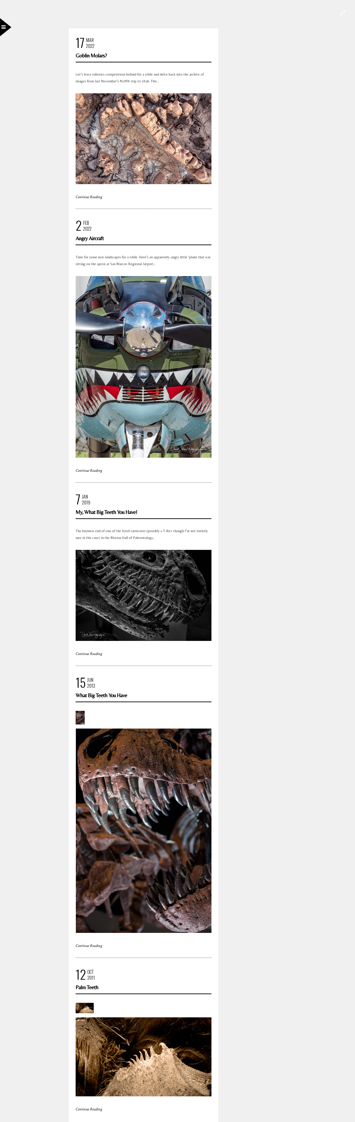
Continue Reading (89, 197)
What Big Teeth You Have (101, 695)
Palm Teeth (87, 987)
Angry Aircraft (90, 238)
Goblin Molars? (91, 55)
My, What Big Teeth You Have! (106, 512)
